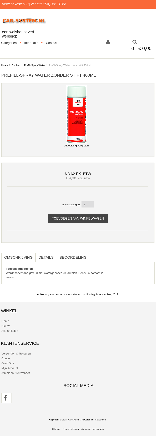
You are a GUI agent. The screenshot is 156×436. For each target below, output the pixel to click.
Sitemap (56, 429)
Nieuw (5, 325)
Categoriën (9, 43)
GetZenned (100, 419)
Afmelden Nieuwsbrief (15, 373)
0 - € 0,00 (141, 48)
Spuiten (16, 65)
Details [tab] (46, 257)
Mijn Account (9, 368)
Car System (73, 419)
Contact (51, 43)
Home (4, 65)
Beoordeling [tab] (73, 257)
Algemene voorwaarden (93, 429)
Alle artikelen (9, 330)
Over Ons (7, 363)
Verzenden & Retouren (16, 353)
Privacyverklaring (71, 429)
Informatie (31, 43)
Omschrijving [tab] (18, 257)
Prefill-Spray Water (34, 65)
